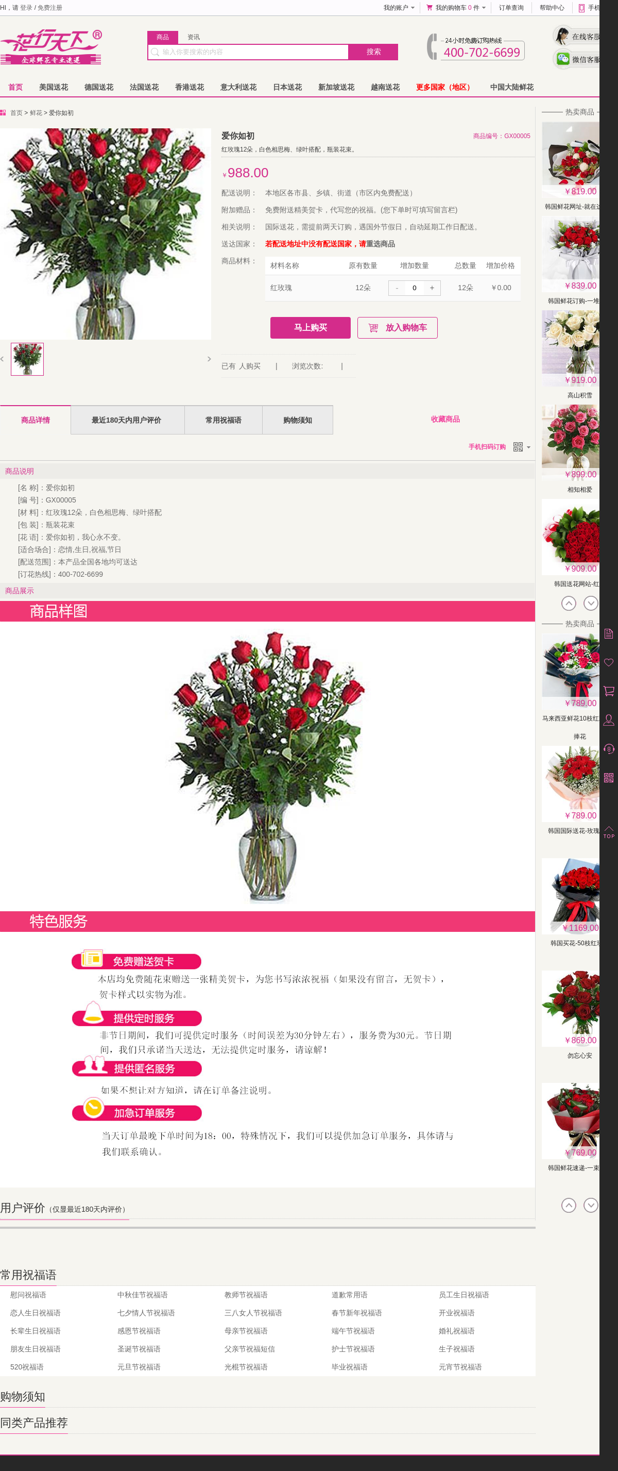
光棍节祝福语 (246, 1367)
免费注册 (50, 7)
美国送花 (53, 87)
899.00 (584, 474)
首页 (15, 87)
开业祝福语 (457, 1313)
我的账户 (396, 7)
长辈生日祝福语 (35, 1331)
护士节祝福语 (353, 1349)
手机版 (597, 7)
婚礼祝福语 (457, 1331)
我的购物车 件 (457, 7)
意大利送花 (238, 87)
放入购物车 (406, 327)
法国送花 (144, 87)
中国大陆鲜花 (512, 87)
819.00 (584, 191)
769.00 (584, 1152)
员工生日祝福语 (464, 1295)
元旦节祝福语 (139, 1367)
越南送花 (385, 87)
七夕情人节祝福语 (146, 1313)
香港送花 (189, 87)
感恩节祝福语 (139, 1331)
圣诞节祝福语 (139, 1349)
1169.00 (584, 928)
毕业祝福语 (350, 1367)
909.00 (584, 568)
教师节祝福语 (246, 1295)
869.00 (584, 1040)
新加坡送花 (336, 87)
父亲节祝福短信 (250, 1349)
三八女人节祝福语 (253, 1313)
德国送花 (98, 87)
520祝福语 (27, 1367)
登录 (26, 7)
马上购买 (310, 327)
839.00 (584, 285)
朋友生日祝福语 (35, 1349)
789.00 (584, 703)
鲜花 (36, 112)
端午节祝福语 (353, 1331)
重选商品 (380, 244)
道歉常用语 (350, 1295)
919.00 (584, 380)
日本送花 (287, 87)
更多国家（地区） (445, 87)
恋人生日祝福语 (35, 1313)
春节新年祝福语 (357, 1313)
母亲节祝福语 (246, 1331)
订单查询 (511, 7)
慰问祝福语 (28, 1295)
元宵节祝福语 (460, 1367)
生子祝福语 (457, 1349)
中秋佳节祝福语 (142, 1295)
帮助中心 (552, 7)
